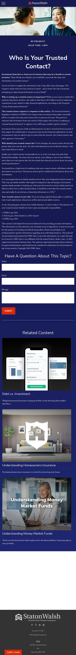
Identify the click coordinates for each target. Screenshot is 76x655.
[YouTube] (43, 624)
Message (5, 289)
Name (4, 261)
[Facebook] (32, 624)
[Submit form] (8, 310)
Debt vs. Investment (16, 394)
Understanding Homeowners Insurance (29, 465)
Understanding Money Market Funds (27, 533)
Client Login (13, 652)
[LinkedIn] (39, 624)
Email (4, 275)
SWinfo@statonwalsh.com (38, 635)
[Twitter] (35, 624)
